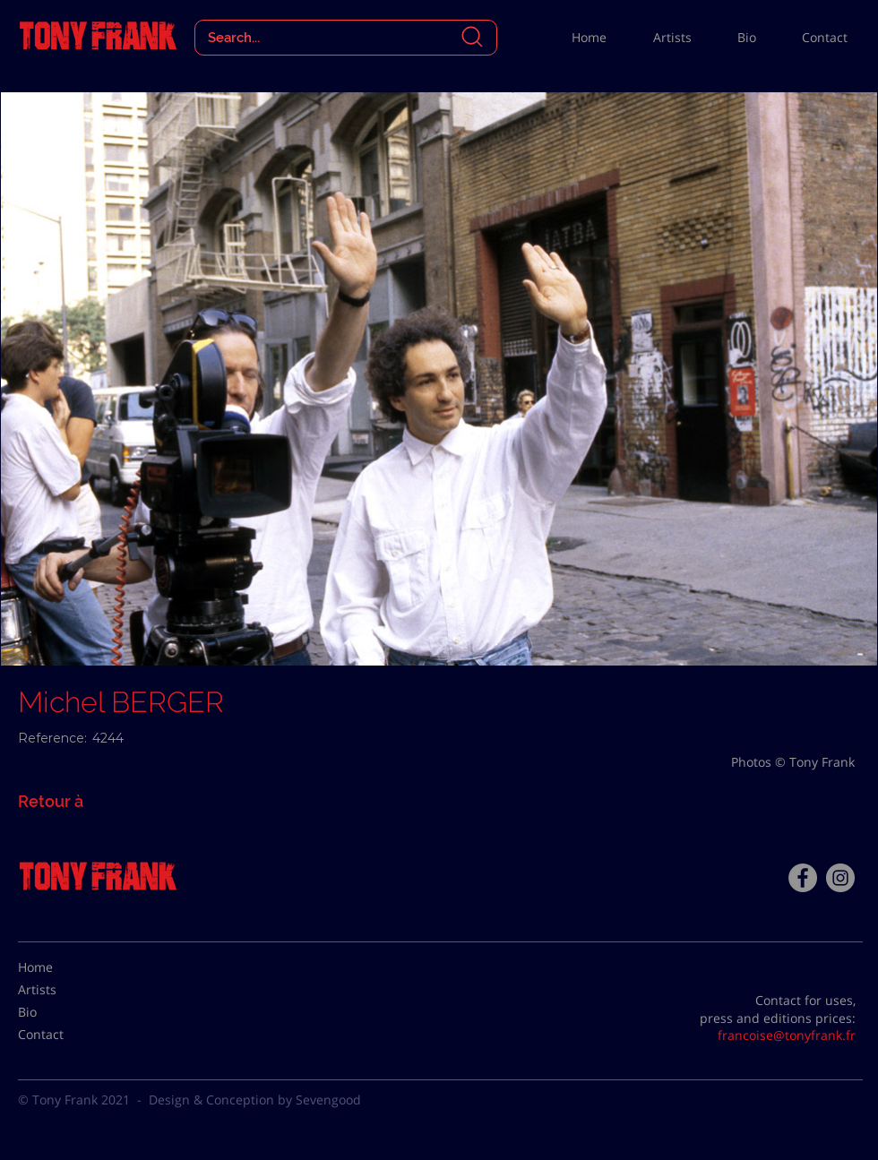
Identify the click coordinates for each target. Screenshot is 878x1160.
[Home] (63, 967)
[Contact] (63, 1034)
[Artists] (63, 990)
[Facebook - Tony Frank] (802, 878)
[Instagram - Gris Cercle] (840, 878)
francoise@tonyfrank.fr (787, 1035)
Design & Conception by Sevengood (255, 1099)
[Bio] (63, 1012)
